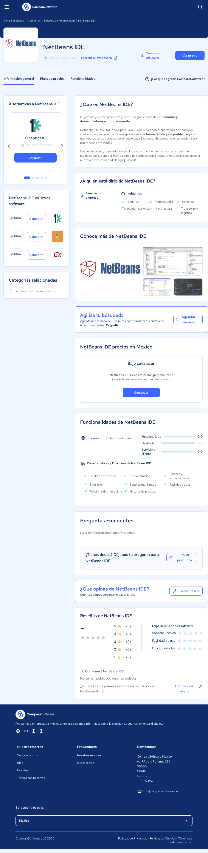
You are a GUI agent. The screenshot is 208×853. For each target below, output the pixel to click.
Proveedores (87, 747)
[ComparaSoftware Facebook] (33, 730)
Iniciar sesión (85, 763)
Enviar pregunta (180, 557)
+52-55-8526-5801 (150, 781)
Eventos (22, 770)
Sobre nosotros (27, 755)
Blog (20, 763)
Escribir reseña (186, 591)
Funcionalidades (82, 79)
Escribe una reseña (189, 688)
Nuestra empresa (30, 747)
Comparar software (150, 55)
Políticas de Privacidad (132, 838)
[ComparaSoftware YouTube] (25, 730)
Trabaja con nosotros (31, 778)
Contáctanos (146, 747)
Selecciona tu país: (30, 807)
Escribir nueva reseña (99, 58)
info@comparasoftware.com (158, 791)
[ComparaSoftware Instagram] (41, 730)
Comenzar (141, 392)
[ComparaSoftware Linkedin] (18, 730)
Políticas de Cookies (162, 838)
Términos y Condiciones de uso (179, 840)
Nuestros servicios (89, 755)
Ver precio (190, 55)
